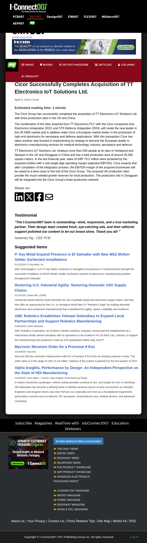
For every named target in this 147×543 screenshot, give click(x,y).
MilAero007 (110, 17)
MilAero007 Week (67, 462)
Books (46, 65)
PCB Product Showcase (72, 467)
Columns (126, 65)
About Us (17, 521)
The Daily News (66, 448)
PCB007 (18, 17)
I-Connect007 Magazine (71, 490)
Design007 (55, 17)
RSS (132, 521)
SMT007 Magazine (67, 495)
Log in (134, 537)
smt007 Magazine (73, 65)
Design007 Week (66, 458)
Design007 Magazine (69, 504)
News (28, 65)
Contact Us (56, 521)
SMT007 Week (64, 453)
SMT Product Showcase (72, 472)
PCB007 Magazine (67, 499)
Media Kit (120, 521)
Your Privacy (36, 521)
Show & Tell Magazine (71, 509)
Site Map (103, 521)
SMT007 (35, 17)
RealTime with (67, 423)
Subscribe (23, 423)
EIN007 (73, 17)
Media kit (30, 76)
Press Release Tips (81, 521)
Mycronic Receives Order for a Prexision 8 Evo (55, 347)
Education (120, 423)
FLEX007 (90, 17)
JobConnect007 (95, 423)
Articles (103, 65)
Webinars (73, 429)
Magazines (43, 423)
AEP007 (18, 24)
